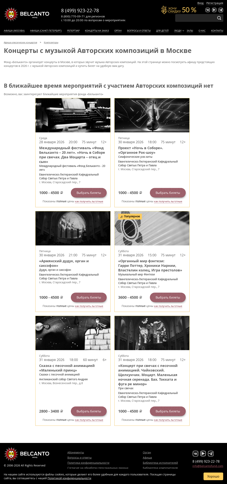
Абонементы (75, 452)
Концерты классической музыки (27, 14)
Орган (118, 30)
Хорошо (213, 476)
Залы (190, 30)
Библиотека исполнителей (160, 463)
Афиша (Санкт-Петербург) (46, 30)
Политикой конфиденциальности (69, 478)
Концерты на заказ (97, 30)
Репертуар (73, 30)
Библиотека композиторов (160, 468)
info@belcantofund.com (207, 466)
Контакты (217, 30)
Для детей (162, 30)
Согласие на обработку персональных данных (97, 468)
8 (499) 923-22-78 (80, 10)
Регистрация (214, 3)
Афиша (147, 457)
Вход (200, 3)
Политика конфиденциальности (88, 463)
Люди (177, 30)
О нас (202, 30)
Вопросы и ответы (139, 30)
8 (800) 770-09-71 (73, 16)
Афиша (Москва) (14, 30)
